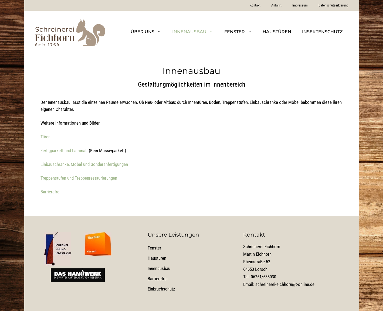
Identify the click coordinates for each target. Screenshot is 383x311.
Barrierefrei (50, 191)
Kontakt (255, 5)
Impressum (300, 5)
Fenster (240, 32)
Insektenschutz (322, 31)
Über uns (149, 32)
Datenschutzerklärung (333, 5)
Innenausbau (195, 32)
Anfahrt (276, 5)
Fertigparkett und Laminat (63, 150)
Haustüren (277, 31)
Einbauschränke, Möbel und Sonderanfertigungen (84, 164)
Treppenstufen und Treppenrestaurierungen (78, 178)
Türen (45, 136)
